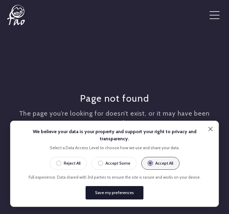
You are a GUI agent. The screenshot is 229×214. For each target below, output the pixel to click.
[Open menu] (214, 15)
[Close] (210, 146)
